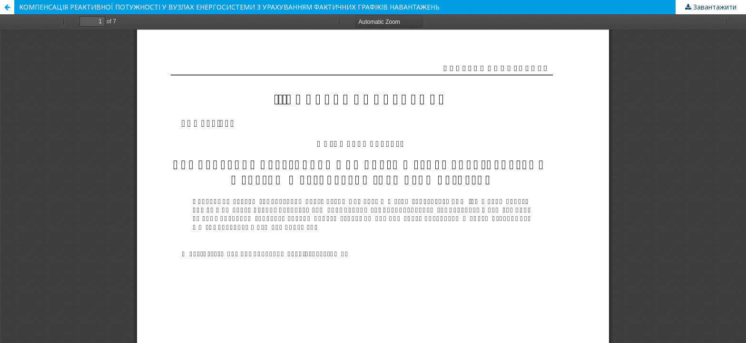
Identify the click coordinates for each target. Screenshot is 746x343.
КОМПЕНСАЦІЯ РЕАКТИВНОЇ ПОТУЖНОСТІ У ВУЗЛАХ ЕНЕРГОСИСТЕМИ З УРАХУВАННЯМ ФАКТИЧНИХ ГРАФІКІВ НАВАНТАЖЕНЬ (229, 6)
